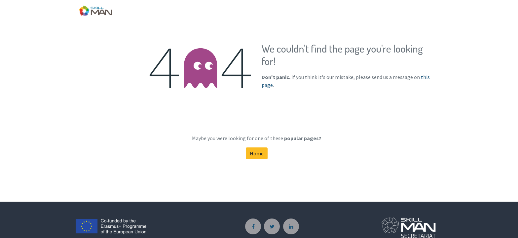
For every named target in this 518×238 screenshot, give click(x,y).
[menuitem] (430, 9)
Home (257, 153)
